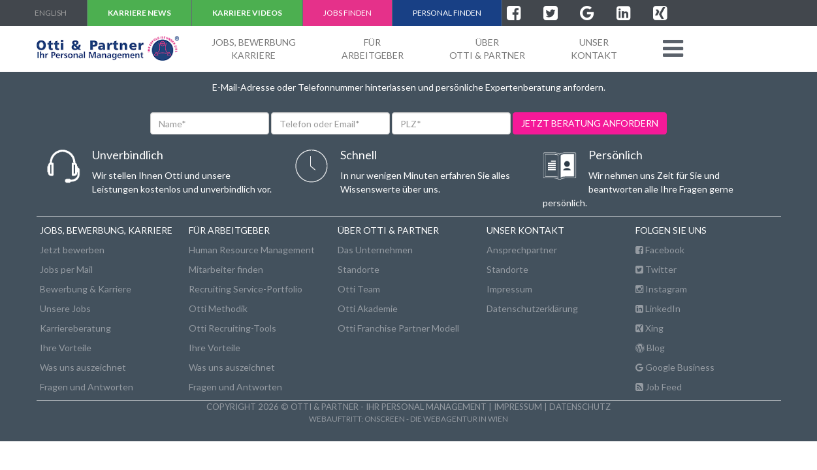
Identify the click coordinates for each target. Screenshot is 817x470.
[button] (673, 48)
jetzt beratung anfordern (589, 123)
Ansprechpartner (522, 249)
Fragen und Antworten (86, 386)
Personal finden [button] (447, 13)
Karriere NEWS (139, 13)
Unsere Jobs (65, 308)
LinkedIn (658, 308)
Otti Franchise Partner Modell (398, 328)
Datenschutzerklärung (532, 308)
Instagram (661, 288)
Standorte (358, 269)
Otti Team (359, 288)
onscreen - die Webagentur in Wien (436, 418)
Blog (650, 347)
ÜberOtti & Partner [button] (487, 49)
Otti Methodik (218, 308)
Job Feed (658, 386)
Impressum (509, 288)
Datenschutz (580, 406)
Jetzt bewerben (72, 249)
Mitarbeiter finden (226, 269)
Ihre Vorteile (65, 347)
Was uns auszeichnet (83, 367)
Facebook (659, 249)
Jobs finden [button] (347, 13)
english (51, 13)
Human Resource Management (252, 249)
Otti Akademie (368, 308)
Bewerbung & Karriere (85, 288)
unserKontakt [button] (594, 49)
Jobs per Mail (66, 269)
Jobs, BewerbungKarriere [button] (254, 49)
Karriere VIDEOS (247, 13)
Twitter (656, 269)
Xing (649, 328)
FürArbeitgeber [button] (373, 49)
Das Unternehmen (375, 249)
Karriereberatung (75, 328)
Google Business (674, 367)
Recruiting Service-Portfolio (245, 288)
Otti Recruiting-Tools (232, 328)
